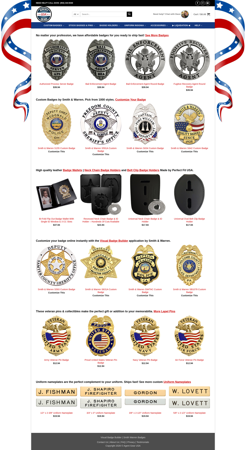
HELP (198, 25)
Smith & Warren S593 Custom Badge (56, 289)
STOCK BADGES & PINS (82, 25)
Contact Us (102, 442)
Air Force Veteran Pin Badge (189, 360)
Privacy (131, 442)
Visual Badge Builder (111, 437)
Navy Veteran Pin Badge (145, 360)
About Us (114, 442)
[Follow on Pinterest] (207, 3)
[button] (201, 14)
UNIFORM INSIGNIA (135, 25)
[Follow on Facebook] (197, 3)
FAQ (123, 442)
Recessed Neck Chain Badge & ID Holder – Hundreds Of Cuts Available (100, 220)
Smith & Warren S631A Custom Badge (101, 291)
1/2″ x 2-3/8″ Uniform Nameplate (56, 413)
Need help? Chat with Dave (166, 14)
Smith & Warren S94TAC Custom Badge (145, 291)
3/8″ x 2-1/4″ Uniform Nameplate (145, 413)
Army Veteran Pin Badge (56, 360)
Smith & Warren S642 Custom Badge (189, 148)
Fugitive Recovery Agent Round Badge (189, 85)
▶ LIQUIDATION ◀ (181, 25)
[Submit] (129, 14)
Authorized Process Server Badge (57, 84)
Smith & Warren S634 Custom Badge (145, 148)
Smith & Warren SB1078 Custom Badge (189, 291)
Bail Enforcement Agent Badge (101, 84)
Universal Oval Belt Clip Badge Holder (189, 220)
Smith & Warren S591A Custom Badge (101, 149)
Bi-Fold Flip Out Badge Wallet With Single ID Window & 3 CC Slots (56, 220)
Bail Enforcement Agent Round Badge (145, 84)
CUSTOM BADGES (54, 25)
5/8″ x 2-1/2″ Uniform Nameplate (189, 413)
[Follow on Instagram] (202, 3)
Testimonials (143, 442)
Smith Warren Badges (134, 437)
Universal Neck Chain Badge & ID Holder (145, 220)
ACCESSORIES (159, 25)
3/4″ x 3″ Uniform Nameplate (101, 413)
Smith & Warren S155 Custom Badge (56, 148)
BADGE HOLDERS (110, 25)
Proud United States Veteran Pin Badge (101, 361)
